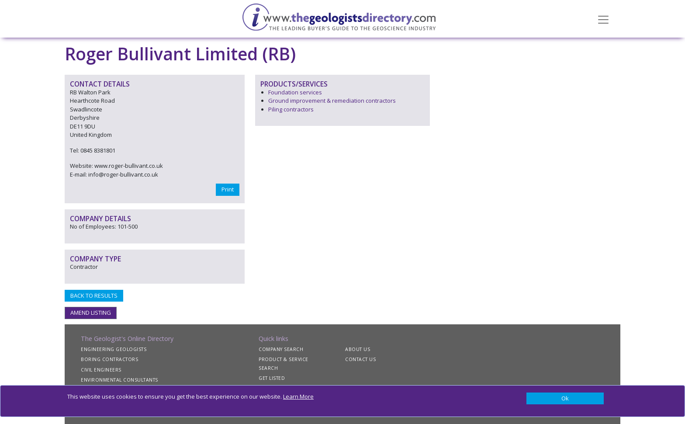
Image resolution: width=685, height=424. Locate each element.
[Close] (565, 399)
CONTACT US (360, 359)
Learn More (298, 396)
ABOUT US (357, 349)
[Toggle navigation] (603, 18)
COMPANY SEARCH (281, 349)
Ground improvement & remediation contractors (332, 100)
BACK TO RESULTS (94, 295)
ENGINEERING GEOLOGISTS (113, 349)
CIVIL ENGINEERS (101, 370)
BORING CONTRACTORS (109, 359)
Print (227, 189)
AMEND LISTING (90, 312)
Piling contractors (291, 109)
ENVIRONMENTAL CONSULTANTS (119, 380)
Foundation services (295, 92)
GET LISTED (272, 378)
